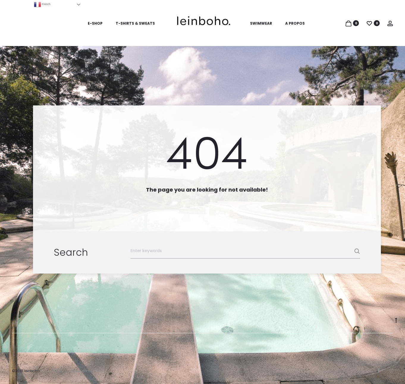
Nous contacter (86, 370)
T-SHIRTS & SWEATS (135, 23)
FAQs (56, 370)
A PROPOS (295, 23)
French (42, 4)
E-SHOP (95, 23)
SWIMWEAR (261, 23)
